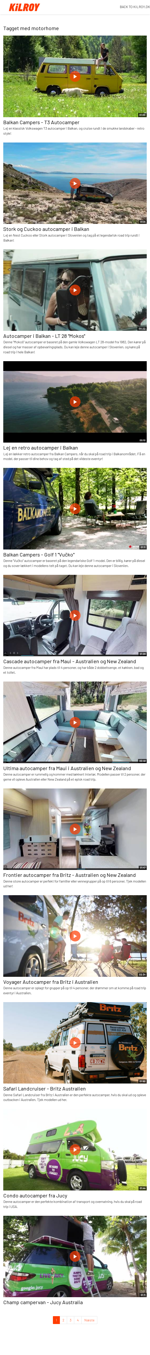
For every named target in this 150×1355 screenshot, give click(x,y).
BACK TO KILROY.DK (135, 7)
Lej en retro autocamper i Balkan (40, 447)
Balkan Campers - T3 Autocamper (41, 122)
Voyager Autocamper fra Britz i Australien (50, 982)
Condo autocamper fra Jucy (35, 1195)
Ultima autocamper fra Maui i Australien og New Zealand (67, 768)
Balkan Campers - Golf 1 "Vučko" (38, 554)
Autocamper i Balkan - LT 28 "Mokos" (44, 336)
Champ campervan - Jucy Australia (43, 1302)
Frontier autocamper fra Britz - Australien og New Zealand (69, 875)
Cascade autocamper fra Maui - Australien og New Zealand (69, 661)
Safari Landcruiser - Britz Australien (44, 1088)
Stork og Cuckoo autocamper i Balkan (46, 229)
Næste (89, 1320)
